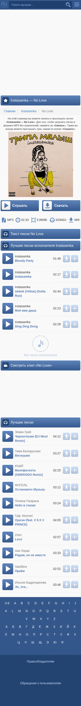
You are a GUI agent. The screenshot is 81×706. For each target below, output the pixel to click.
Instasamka (23, 276)
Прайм (20, 571)
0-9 (7, 603)
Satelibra (21, 566)
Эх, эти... (21, 587)
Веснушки (22, 455)
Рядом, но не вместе (30, 555)
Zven (18, 535)
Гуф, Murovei (24, 515)
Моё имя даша (25, 310)
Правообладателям (40, 661)
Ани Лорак (22, 550)
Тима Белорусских (28, 451)
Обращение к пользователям (40, 683)
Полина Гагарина (27, 501)
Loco (18, 539)
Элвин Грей (23, 432)
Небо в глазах (25, 505)
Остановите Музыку (30, 489)
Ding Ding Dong (26, 326)
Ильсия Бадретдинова (30, 582)
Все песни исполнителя (40, 346)
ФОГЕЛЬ (21, 485)
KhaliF (19, 466)
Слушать (14, 206)
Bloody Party (24, 260)
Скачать (55, 206)
